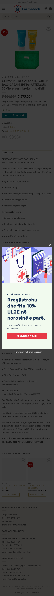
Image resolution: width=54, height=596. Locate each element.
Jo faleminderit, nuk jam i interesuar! (27, 352)
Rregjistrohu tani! (27, 336)
